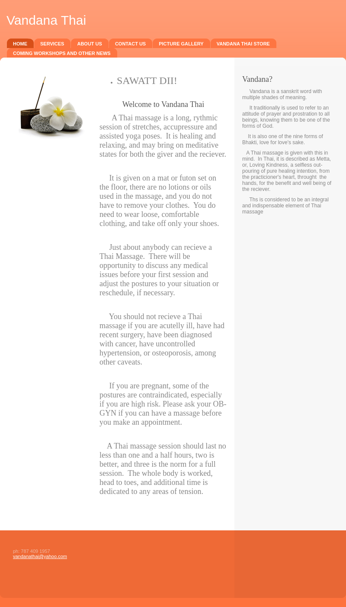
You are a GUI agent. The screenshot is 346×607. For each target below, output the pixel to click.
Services (52, 43)
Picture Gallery (181, 43)
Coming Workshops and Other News (62, 53)
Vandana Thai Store (243, 43)
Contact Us (130, 43)
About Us (89, 43)
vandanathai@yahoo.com (40, 556)
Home (20, 43)
